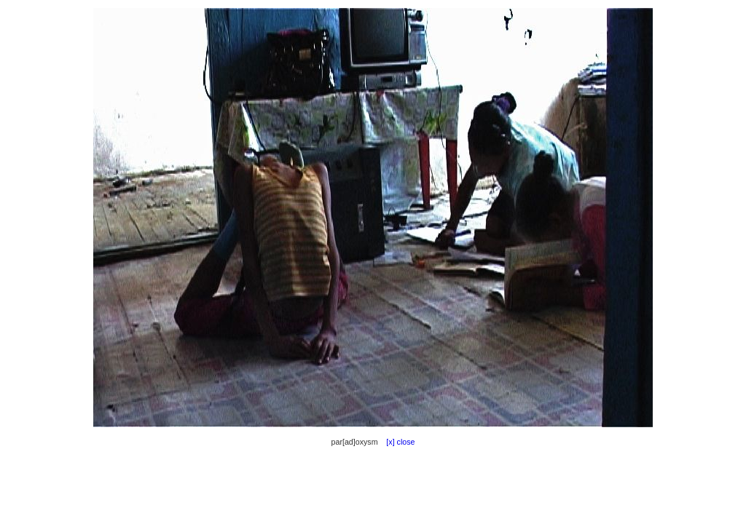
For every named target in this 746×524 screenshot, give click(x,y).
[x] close (397, 441)
